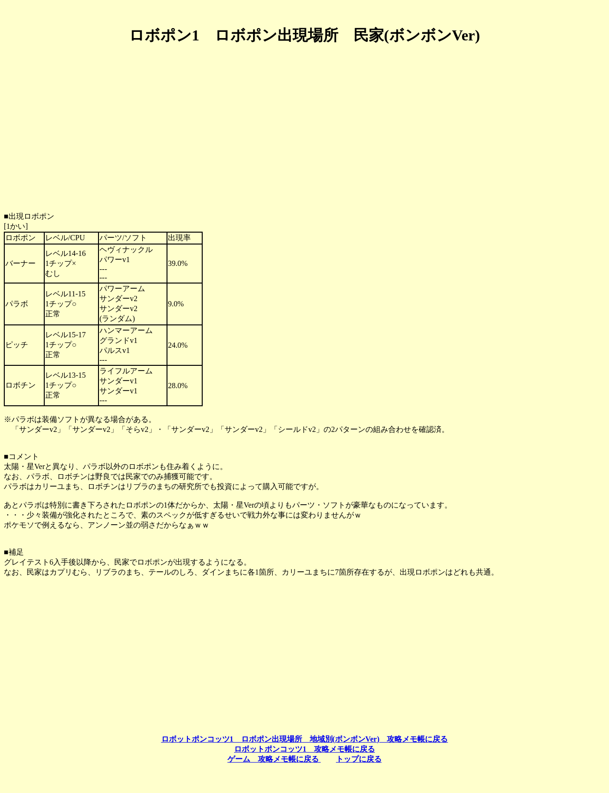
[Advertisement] (304, 120)
